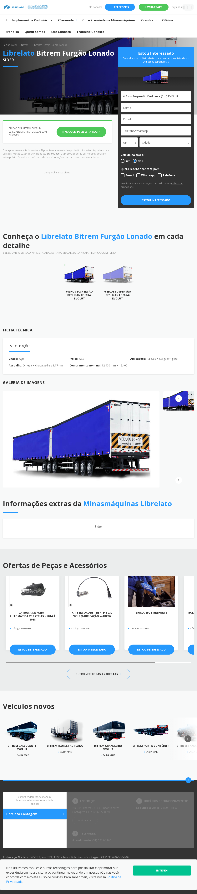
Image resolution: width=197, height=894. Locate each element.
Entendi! (162, 870)
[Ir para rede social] (184, 7)
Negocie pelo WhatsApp (82, 132)
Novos (24, 45)
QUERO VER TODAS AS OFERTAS (97, 674)
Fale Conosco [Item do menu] (61, 32)
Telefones (121, 7)
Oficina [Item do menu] (167, 20)
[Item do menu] (6, 20)
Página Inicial (10, 45)
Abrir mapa (84, 820)
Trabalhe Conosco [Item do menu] (90, 32)
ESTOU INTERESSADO (156, 200)
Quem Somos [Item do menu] (35, 32)
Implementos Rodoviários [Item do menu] (32, 20)
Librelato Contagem (35, 814)
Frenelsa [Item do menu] (12, 32)
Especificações (19, 346)
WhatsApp (155, 7)
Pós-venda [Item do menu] (67, 20)
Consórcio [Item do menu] (148, 20)
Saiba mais (22, 755)
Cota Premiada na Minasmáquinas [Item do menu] (108, 20)
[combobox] (156, 96)
